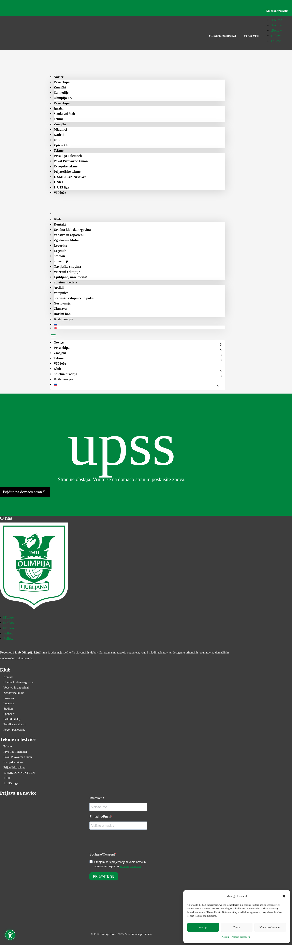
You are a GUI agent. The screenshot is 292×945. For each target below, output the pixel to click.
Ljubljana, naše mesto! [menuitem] (70, 277)
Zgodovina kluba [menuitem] (66, 240)
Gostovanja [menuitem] (62, 303)
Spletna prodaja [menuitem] (65, 282)
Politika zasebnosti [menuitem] (14, 724)
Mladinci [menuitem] (60, 129)
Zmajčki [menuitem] (60, 87)
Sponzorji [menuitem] (61, 261)
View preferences (270, 927)
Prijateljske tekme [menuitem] (67, 171)
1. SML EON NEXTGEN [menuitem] (19, 772)
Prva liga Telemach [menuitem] (68, 156)
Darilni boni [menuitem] (63, 314)
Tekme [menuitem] (59, 119)
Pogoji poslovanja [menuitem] (14, 729)
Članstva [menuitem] (60, 309)
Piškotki (225, 936)
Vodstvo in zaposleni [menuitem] (69, 235)
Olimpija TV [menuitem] (63, 98)
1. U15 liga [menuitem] (61, 187)
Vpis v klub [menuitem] (62, 145)
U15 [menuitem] (57, 140)
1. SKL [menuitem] (59, 182)
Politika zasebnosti (241, 936)
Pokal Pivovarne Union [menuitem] (71, 161)
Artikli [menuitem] (59, 287)
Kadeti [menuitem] (59, 135)
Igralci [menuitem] (58, 108)
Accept (203, 927)
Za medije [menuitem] (61, 93)
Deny (236, 927)
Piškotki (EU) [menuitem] (11, 719)
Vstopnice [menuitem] (61, 293)
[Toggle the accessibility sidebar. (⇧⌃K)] (10, 935)
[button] (284, 896)
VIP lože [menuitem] (60, 193)
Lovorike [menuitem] (60, 245)
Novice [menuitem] (59, 77)
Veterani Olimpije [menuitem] (67, 272)
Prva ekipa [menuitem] (62, 82)
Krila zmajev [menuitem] (63, 319)
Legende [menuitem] (60, 251)
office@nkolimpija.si (222, 35)
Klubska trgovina (277, 10)
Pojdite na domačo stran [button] (22, 492)
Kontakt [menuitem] (60, 224)
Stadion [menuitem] (59, 256)
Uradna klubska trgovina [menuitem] (72, 230)
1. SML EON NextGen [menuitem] (70, 177)
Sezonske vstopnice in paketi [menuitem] (75, 298)
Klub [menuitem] (57, 219)
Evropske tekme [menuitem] (65, 166)
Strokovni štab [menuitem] (64, 114)
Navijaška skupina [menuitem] (67, 266)
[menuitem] (61, 214)
